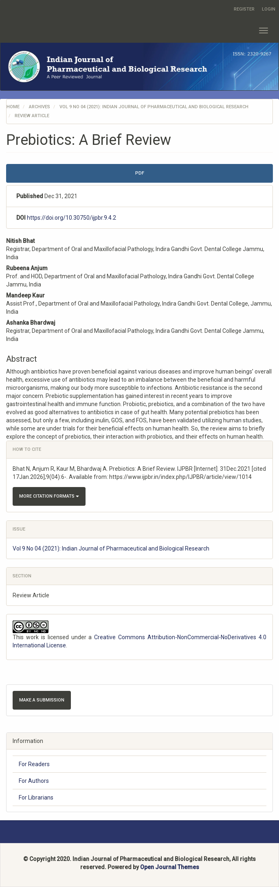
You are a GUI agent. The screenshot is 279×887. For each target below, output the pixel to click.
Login (268, 9)
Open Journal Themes (169, 867)
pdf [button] (139, 173)
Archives (39, 106)
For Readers (34, 764)
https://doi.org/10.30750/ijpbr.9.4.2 (71, 217)
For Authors (34, 781)
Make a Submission (41, 700)
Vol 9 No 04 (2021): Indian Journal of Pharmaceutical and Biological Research (153, 106)
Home (13, 106)
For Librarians (36, 797)
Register (244, 9)
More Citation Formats (49, 496)
